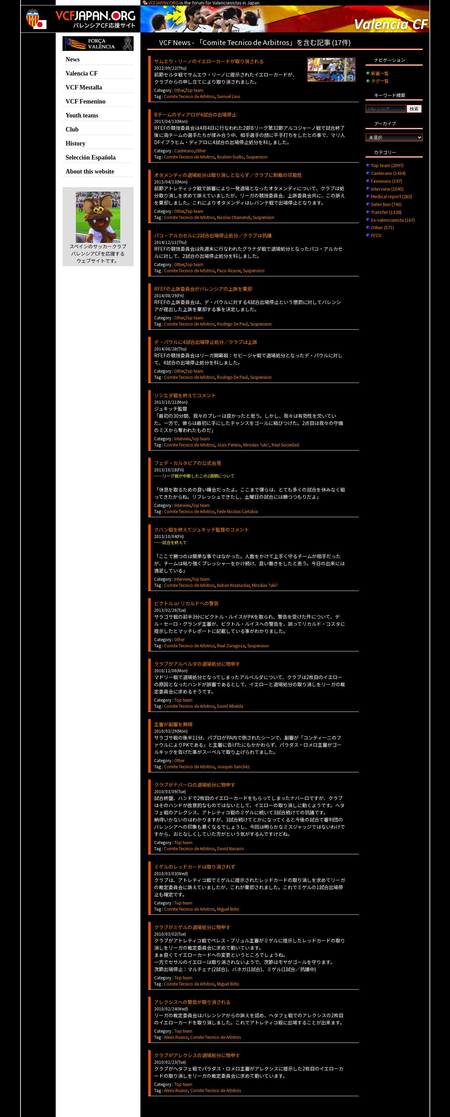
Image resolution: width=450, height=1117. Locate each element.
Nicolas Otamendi (233, 217)
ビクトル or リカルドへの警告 (186, 603)
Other (179, 90)
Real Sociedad (285, 444)
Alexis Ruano (176, 1037)
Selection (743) (386, 204)
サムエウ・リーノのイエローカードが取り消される (209, 61)
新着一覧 (380, 73)
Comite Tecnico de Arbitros (189, 96)
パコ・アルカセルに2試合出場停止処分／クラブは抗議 (213, 235)
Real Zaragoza (231, 645)
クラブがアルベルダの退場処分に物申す (197, 663)
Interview (182, 438)
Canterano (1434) (388, 173)
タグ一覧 (380, 81)
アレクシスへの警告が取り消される (192, 1001)
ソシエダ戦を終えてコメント (185, 395)
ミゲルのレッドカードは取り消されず (194, 866)
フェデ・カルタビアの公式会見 (187, 462)
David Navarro (230, 848)
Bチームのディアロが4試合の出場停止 (195, 114)
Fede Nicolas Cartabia (237, 511)
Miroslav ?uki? (256, 444)
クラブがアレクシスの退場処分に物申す (197, 1055)
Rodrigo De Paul (232, 324)
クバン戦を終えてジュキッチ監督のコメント (201, 529)
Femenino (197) (386, 181)
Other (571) (382, 227)
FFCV (376, 235)
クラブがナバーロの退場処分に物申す (194, 784)
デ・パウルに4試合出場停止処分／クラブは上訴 (205, 342)
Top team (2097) (387, 165)
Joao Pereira (229, 444)
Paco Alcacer (229, 270)
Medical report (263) (391, 196)
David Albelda (230, 706)
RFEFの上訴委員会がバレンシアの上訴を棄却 (203, 288)
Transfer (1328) (386, 212)
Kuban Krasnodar (233, 585)
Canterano (184, 150)
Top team (194, 90)
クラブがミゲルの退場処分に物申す (192, 927)
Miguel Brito (228, 909)
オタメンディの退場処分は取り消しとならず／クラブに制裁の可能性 (228, 174)
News (73, 59)
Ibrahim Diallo (230, 157)
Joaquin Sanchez (233, 766)
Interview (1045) (387, 188)
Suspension (257, 157)
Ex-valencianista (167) (393, 220)
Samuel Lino (228, 96)
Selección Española (91, 157)
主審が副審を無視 (173, 724)
